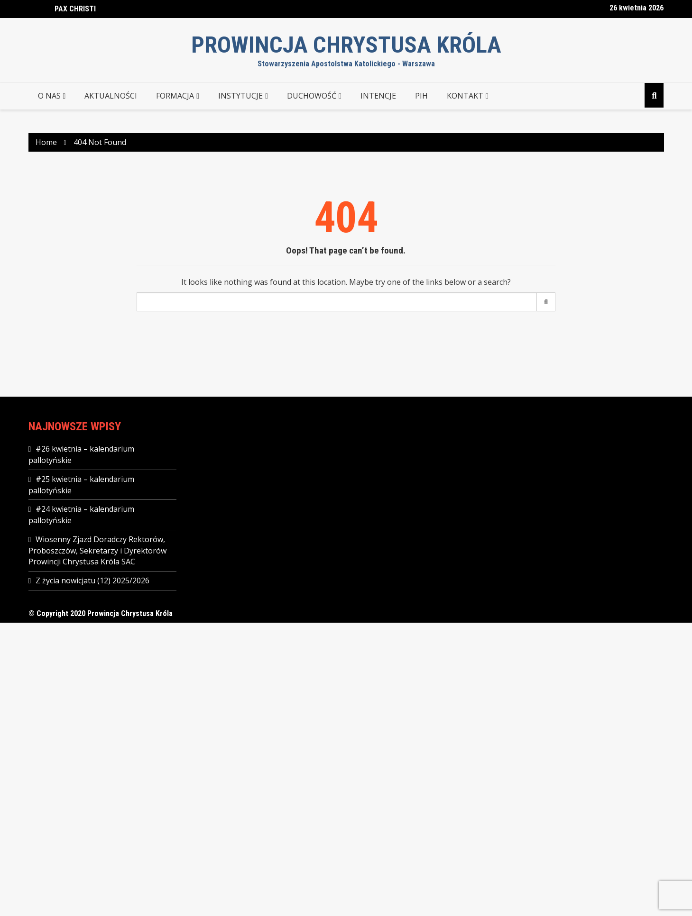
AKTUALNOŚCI (110, 96)
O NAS (49, 96)
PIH (421, 96)
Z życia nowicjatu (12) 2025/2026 (92, 580)
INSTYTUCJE (240, 96)
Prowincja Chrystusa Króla (346, 44)
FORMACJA (175, 96)
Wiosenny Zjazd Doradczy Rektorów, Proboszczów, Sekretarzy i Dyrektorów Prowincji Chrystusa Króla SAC (97, 550)
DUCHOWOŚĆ (311, 96)
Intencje (378, 96)
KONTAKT (465, 96)
